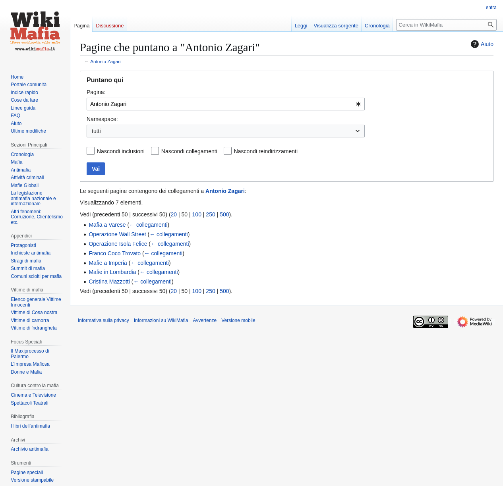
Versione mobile (238, 320)
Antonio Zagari (105, 61)
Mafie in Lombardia (112, 272)
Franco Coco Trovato (115, 253)
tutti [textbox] (96, 131)
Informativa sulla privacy (103, 320)
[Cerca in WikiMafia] (446, 25)
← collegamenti (148, 225)
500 (224, 214)
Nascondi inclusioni (121, 151)
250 (210, 214)
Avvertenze (205, 320)
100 (196, 214)
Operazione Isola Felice (118, 244)
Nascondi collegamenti (189, 151)
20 (174, 214)
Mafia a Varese (107, 225)
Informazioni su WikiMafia (161, 320)
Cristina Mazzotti (109, 281)
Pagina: (96, 92)
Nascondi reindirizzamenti (266, 151)
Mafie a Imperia (108, 263)
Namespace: (102, 119)
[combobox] (226, 104)
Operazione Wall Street (117, 234)
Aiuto (481, 44)
